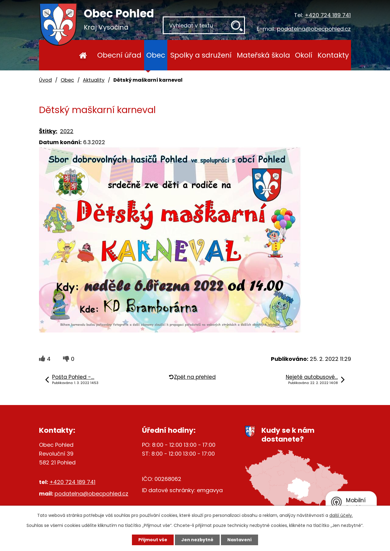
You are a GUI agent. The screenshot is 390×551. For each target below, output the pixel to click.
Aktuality (94, 80)
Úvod (83, 55)
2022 (66, 131)
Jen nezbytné (197, 540)
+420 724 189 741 (328, 15)
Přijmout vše (152, 540)
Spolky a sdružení (201, 55)
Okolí (303, 55)
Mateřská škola (263, 55)
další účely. (341, 515)
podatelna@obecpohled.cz (314, 29)
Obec (155, 55)
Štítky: (48, 131)
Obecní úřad (119, 55)
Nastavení (239, 540)
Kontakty (333, 55)
